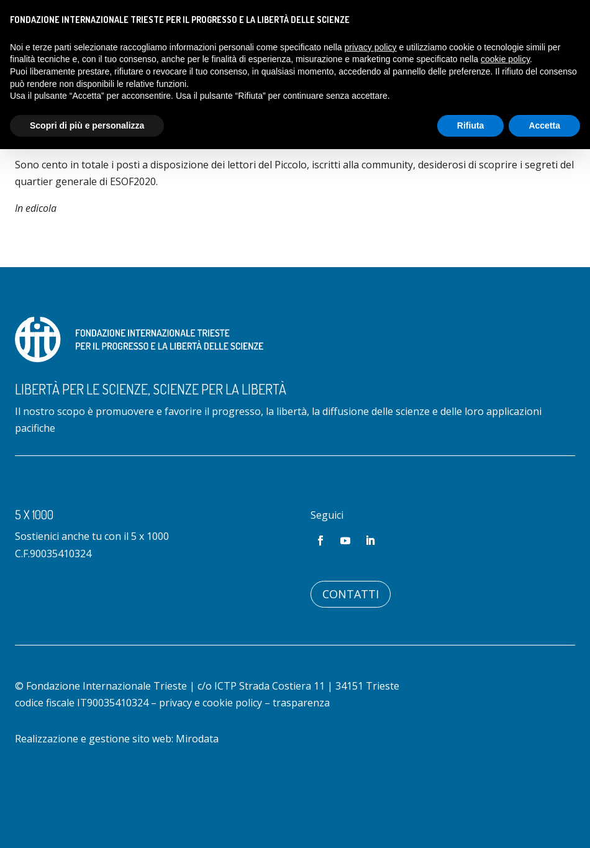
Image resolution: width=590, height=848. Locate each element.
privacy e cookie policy (210, 753)
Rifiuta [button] (470, 125)
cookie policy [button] (505, 59)
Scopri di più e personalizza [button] (87, 125)
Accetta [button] (544, 125)
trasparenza (301, 753)
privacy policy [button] (371, 47)
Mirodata (197, 789)
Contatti (350, 644)
